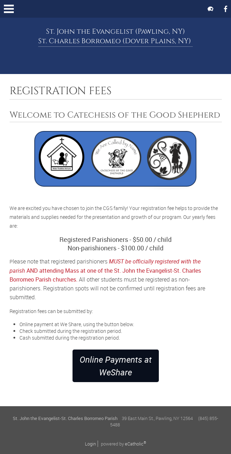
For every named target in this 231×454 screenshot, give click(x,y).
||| (9, 9)
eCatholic (135, 444)
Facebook (225, 9)
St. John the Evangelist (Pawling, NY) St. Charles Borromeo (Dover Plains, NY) (115, 36)
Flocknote (210, 9)
